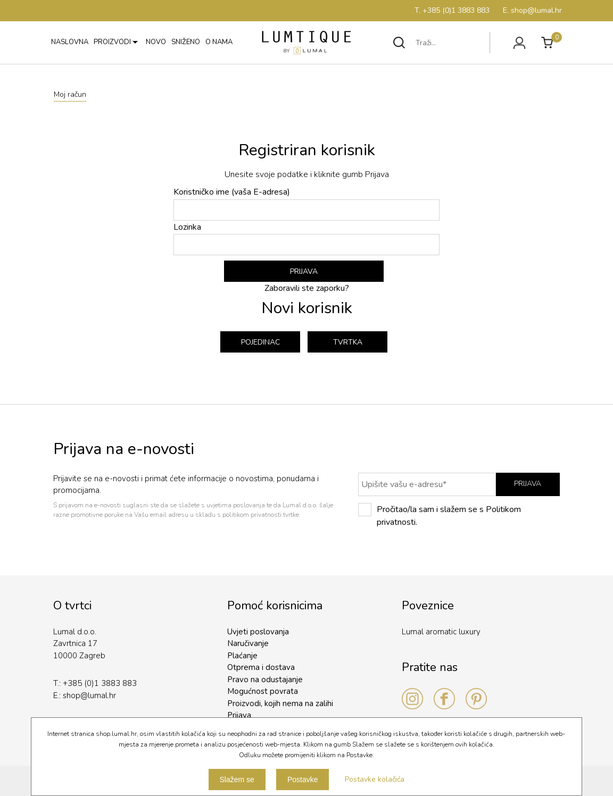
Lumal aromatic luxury (441, 631)
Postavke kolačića (374, 779)
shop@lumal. (86, 695)
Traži (399, 42)
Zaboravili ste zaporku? (306, 288)
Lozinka (306, 238)
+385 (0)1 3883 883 (100, 683)
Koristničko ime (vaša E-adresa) (306, 203)
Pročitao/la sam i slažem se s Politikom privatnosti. (439, 515)
